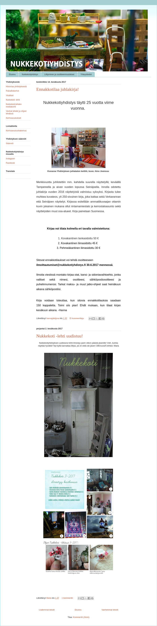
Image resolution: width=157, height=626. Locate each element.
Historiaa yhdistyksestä (16, 86)
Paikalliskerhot (12, 91)
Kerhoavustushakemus (16, 130)
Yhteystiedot (86, 74)
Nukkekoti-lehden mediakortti (14, 105)
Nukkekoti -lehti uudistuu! (59, 336)
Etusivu (12, 74)
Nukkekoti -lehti (13, 100)
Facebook (10, 163)
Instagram (10, 158)
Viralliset (10, 95)
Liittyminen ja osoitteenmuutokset (59, 74)
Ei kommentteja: (77, 318)
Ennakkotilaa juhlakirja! (57, 89)
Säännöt (10, 143)
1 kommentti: (68, 598)
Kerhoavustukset (13, 118)
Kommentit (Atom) (81, 617)
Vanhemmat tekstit (110, 610)
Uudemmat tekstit (47, 610)
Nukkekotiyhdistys (30, 74)
